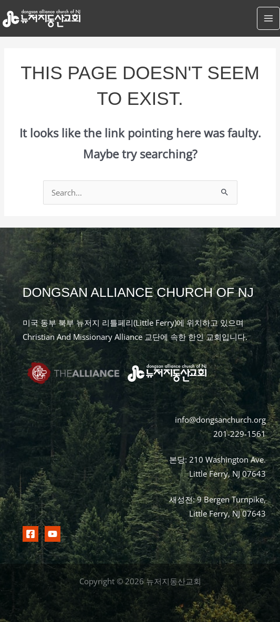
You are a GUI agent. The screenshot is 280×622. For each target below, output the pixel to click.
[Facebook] (30, 534)
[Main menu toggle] (268, 18)
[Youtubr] (52, 534)
